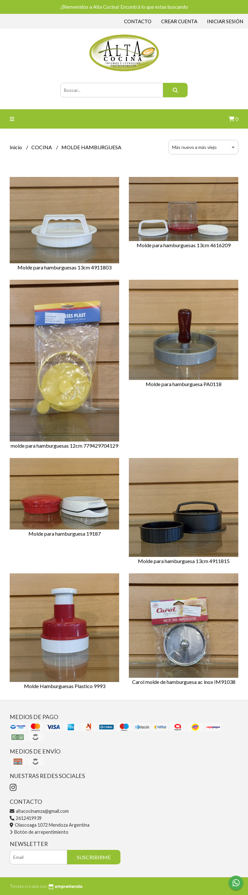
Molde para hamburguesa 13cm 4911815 (184, 561)
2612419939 (26, 818)
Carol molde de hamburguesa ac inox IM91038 (183, 682)
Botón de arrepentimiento (39, 832)
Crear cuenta (179, 21)
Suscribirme (94, 857)
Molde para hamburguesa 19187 (64, 533)
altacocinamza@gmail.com (39, 811)
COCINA (42, 147)
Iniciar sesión (225, 21)
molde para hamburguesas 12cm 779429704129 (64, 446)
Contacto (137, 21)
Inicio (16, 147)
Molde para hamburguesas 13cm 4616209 (184, 245)
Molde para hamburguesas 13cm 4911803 (64, 267)
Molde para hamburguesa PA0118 (184, 384)
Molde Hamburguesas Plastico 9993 (64, 686)
